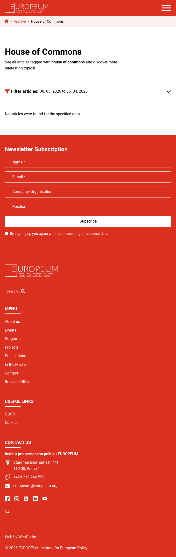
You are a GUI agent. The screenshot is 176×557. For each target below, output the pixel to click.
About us (12, 321)
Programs (13, 338)
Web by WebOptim (20, 537)
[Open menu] (166, 8)
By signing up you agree (59, 233)
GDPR (10, 414)
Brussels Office (17, 381)
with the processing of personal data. (79, 233)
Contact (11, 373)
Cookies (11, 422)
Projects (12, 347)
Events (10, 330)
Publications (15, 355)
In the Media (15, 364)
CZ (7, 511)
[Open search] (16, 291)
